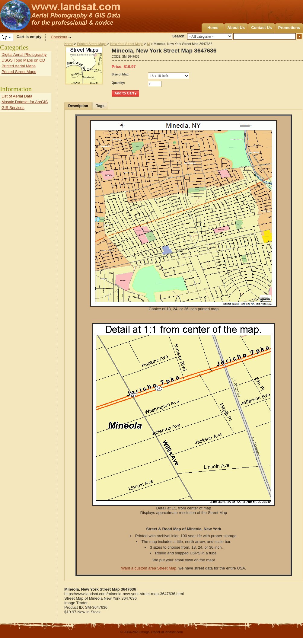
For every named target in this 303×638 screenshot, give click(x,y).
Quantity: (118, 83)
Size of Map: (120, 74)
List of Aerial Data (17, 96)
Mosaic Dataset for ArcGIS (25, 102)
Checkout (59, 37)
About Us (236, 27)
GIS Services (13, 107)
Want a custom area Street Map (148, 568)
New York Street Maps (126, 44)
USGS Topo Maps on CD (23, 60)
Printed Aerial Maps (19, 66)
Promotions (289, 27)
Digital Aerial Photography (24, 54)
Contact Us (261, 27)
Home (212, 27)
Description (78, 106)
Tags (100, 106)
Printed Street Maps (92, 44)
